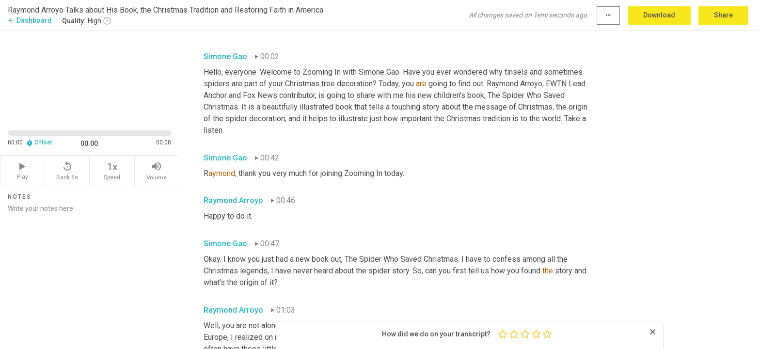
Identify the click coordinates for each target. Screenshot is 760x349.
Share (723, 15)
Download (659, 15)
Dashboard (30, 20)
